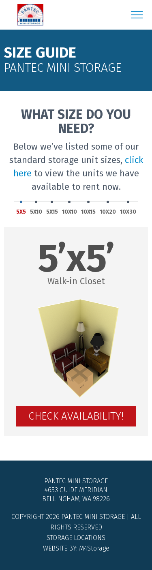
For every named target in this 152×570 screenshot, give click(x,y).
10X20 (108, 208)
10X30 (128, 208)
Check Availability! (76, 416)
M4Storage (94, 548)
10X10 (69, 208)
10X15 (88, 208)
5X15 (52, 208)
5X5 (21, 208)
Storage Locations (76, 538)
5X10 (36, 208)
